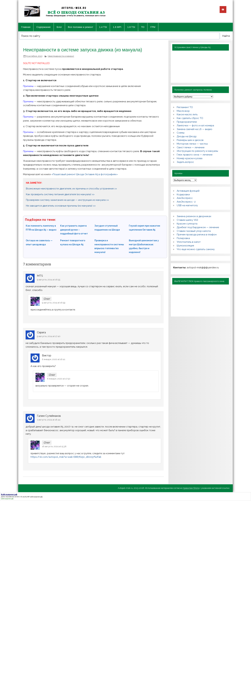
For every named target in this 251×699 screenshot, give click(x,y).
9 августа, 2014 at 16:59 (53, 302)
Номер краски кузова (189, 158)
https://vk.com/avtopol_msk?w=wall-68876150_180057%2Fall (66, 456)
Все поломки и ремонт (80, 27)
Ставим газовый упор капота (194, 231)
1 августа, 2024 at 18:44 (48, 419)
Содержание (43, 27)
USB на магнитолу (187, 205)
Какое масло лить (187, 114)
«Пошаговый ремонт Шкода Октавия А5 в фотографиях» (84, 174)
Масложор (183, 111)
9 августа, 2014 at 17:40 (48, 336)
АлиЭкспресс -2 (186, 201)
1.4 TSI (103, 27)
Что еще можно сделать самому (196, 249)
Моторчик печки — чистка (192, 143)
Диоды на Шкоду (187, 136)
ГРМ (152, 27)
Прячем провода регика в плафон (197, 234)
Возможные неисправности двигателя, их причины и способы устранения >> (71, 188)
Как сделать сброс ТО (190, 118)
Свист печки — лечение (190, 147)
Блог (59, 27)
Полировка (183, 238)
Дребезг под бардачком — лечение (198, 227)
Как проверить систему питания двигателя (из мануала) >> (60, 194)
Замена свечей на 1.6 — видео (194, 129)
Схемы (180, 132)
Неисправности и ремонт (61, 56)
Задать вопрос (185, 162)
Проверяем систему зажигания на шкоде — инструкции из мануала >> (67, 200)
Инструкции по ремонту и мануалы (197, 151)
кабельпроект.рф (36, 497)
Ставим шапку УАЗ (187, 220)
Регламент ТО (185, 107)
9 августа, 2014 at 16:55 (48, 279)
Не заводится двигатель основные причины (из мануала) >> (61, 205)
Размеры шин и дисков (190, 140)
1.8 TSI (131, 27)
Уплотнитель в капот (189, 241)
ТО (142, 27)
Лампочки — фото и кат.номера (195, 125)
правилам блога (191, 488)
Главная (25, 27)
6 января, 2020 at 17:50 (58, 378)
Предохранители (187, 121)
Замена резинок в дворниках (194, 216)
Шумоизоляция (185, 245)
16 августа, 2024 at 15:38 (54, 446)
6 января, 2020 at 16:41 (53, 359)
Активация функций (188, 190)
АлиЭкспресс (185, 198)
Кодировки (183, 194)
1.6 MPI (117, 27)
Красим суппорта (187, 223)
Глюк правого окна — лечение (194, 154)
